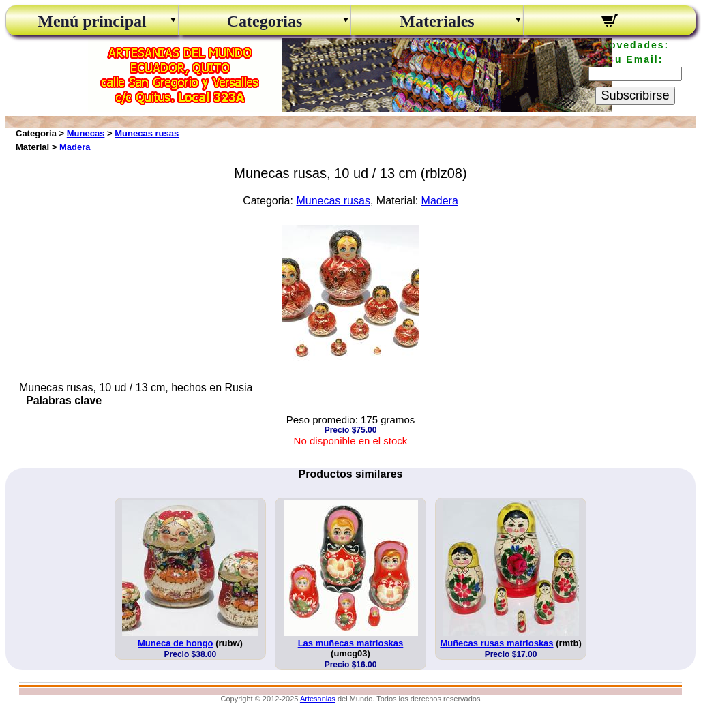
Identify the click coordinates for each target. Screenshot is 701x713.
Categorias (265, 21)
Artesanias (317, 699)
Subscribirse (635, 95)
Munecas (86, 133)
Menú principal (92, 21)
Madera (75, 147)
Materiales (437, 21)
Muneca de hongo (175, 643)
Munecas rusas (147, 133)
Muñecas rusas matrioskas (496, 643)
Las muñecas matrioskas (351, 643)
